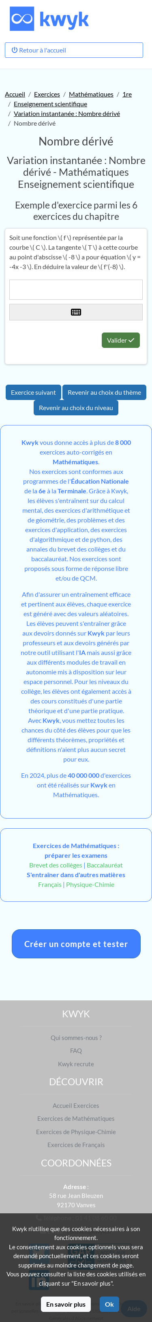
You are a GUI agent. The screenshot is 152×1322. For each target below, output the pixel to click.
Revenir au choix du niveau (76, 407)
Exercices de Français (76, 1144)
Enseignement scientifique (50, 103)
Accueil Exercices (76, 1105)
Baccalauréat (105, 865)
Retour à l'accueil (38, 50)
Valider (121, 340)
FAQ (76, 1050)
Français (50, 884)
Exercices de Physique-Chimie (76, 1131)
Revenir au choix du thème (104, 392)
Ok (109, 1304)
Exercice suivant (33, 392)
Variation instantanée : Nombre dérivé (67, 113)
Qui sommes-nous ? (76, 1037)
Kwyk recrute (76, 1063)
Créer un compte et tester (76, 944)
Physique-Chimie (90, 884)
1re (127, 94)
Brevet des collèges (56, 865)
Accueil (15, 94)
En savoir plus (66, 1304)
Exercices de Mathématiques (76, 1118)
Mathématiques (91, 94)
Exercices (47, 94)
